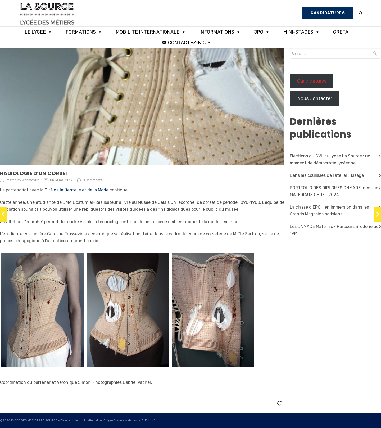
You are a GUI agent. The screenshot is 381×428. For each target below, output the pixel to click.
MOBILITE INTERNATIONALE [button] (151, 32)
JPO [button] (262, 32)
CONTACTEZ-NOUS (189, 43)
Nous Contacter (314, 98)
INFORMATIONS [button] (220, 32)
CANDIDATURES (328, 13)
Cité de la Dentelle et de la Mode (76, 189)
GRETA (340, 32)
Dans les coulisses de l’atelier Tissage (327, 175)
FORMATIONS (84, 32)
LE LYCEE (38, 32)
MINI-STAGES (301, 32)
